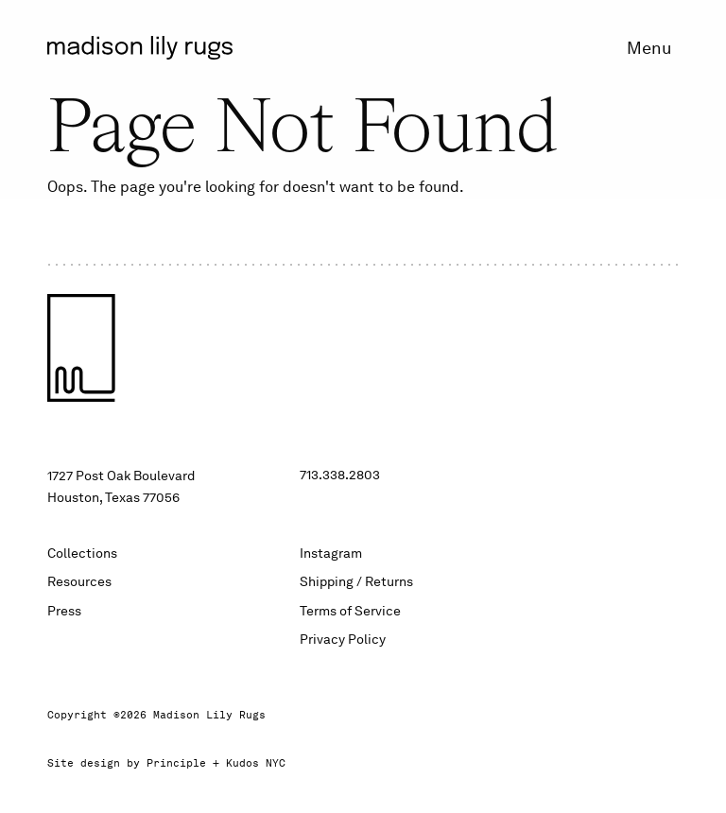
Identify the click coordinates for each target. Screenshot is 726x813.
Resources (79, 581)
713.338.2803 (340, 474)
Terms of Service (350, 610)
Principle (176, 763)
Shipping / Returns (356, 581)
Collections (82, 553)
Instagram (331, 553)
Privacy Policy (343, 639)
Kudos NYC (255, 763)
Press (64, 610)
